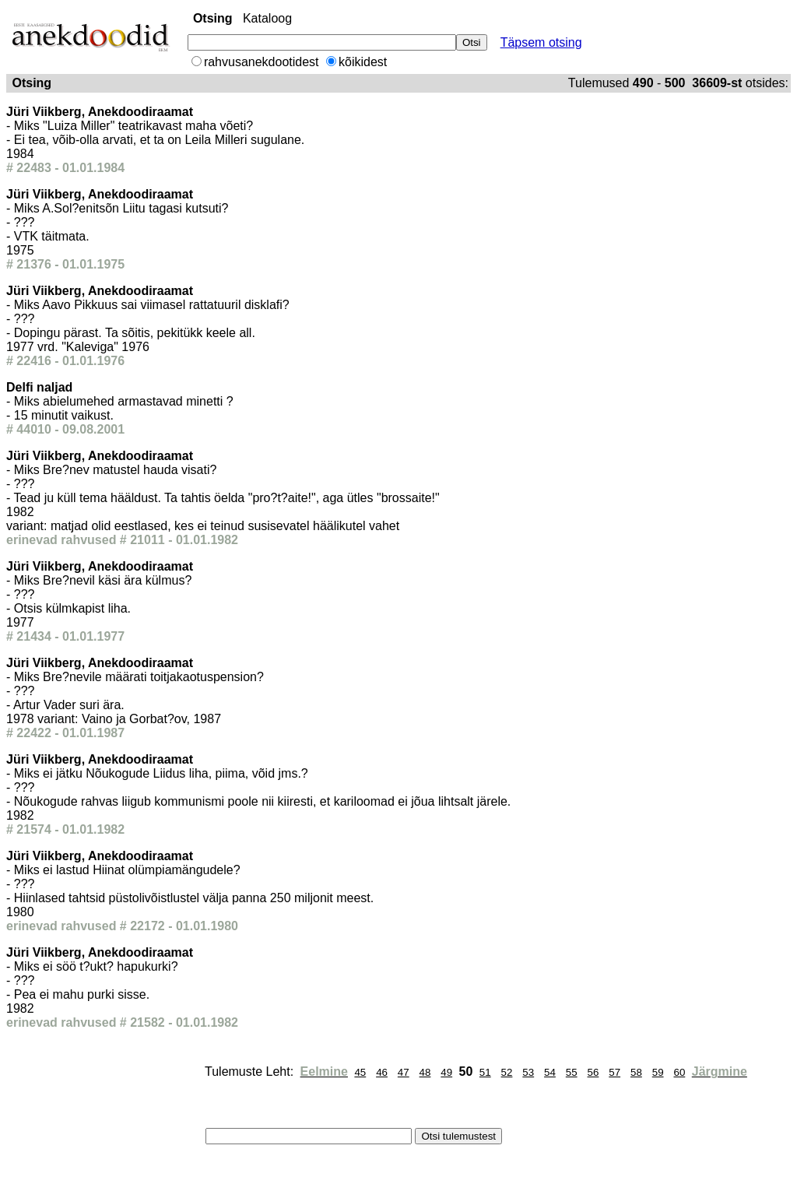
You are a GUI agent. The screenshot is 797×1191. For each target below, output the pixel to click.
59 (658, 1072)
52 (507, 1072)
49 (446, 1072)
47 (403, 1072)
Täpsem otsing (541, 42)
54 (550, 1072)
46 (382, 1072)
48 (425, 1072)
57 (614, 1072)
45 (360, 1072)
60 (679, 1072)
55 (572, 1072)
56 (593, 1072)
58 (636, 1072)
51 (485, 1072)
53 (528, 1072)
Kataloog (267, 18)
